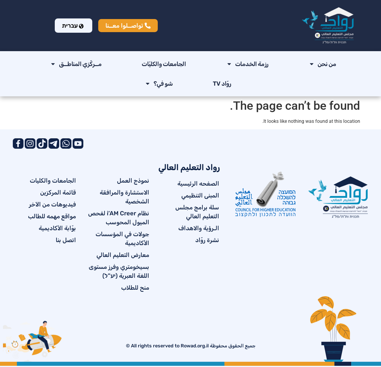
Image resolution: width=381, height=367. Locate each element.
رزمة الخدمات (247, 64)
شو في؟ (159, 84)
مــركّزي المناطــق (76, 64)
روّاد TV (222, 83)
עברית (73, 25)
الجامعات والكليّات (164, 64)
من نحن (322, 64)
